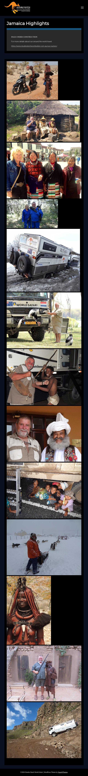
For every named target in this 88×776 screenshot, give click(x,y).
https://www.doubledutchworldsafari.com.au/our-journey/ (34, 46)
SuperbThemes (63, 772)
